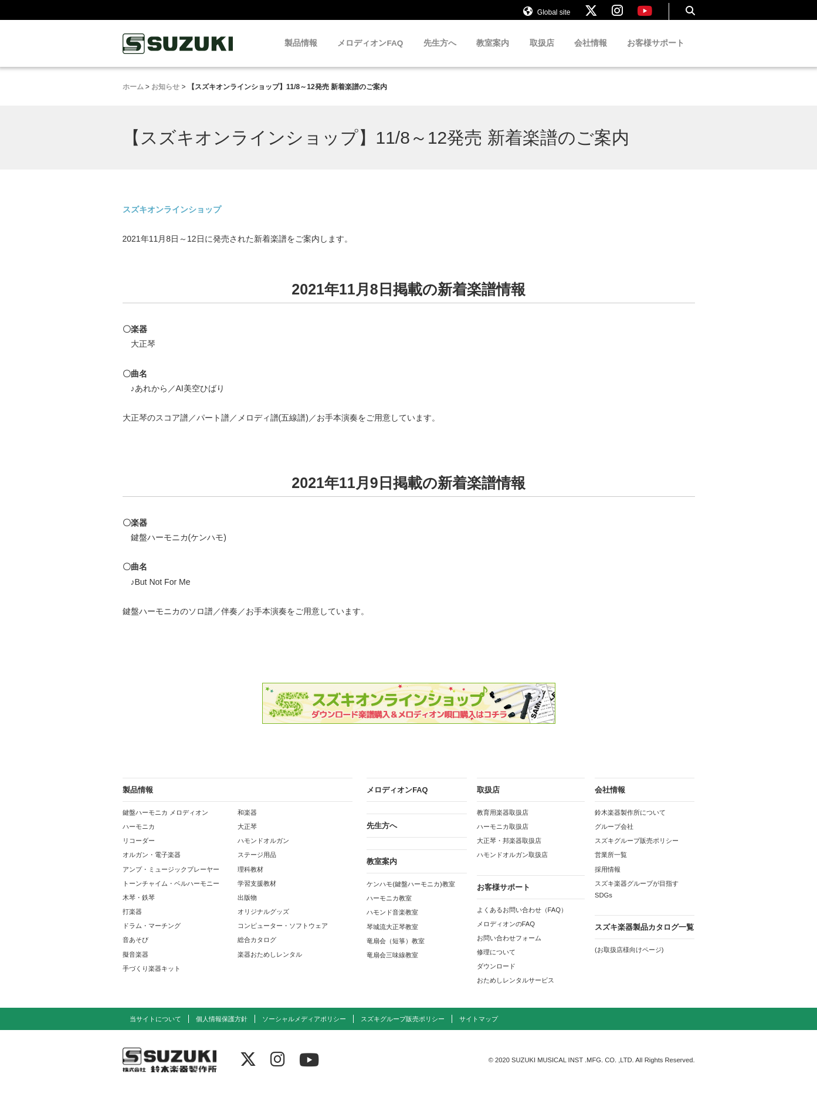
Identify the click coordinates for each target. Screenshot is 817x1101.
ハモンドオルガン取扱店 (512, 865)
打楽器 (132, 922)
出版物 (247, 908)
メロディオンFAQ (370, 54)
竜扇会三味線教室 (392, 966)
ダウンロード (496, 977)
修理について (496, 963)
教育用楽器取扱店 (502, 823)
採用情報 (608, 880)
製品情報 (300, 54)
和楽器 (247, 823)
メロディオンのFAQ (506, 935)
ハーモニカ (139, 837)
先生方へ (439, 54)
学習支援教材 (257, 894)
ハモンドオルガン (263, 851)
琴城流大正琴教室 (392, 937)
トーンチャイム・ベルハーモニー (171, 894)
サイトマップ (478, 1030)
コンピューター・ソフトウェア (283, 936)
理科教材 (250, 880)
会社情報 (590, 54)
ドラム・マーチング (152, 936)
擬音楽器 (135, 965)
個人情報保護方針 (222, 1030)
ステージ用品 (257, 865)
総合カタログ (257, 950)
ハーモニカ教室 (389, 909)
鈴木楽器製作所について (630, 823)
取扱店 (542, 54)
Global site (546, 16)
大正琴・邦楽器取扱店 (509, 851)
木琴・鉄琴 (139, 908)
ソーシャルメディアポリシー (304, 1030)
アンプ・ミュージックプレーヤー (171, 880)
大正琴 (247, 837)
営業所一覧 (611, 865)
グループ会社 (614, 837)
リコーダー (139, 851)
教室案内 (492, 54)
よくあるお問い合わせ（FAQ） (522, 920)
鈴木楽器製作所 (178, 55)
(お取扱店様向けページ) (629, 960)
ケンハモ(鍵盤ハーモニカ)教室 (411, 895)
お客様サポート (655, 54)
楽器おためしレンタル (270, 965)
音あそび (135, 950)
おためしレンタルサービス (515, 991)
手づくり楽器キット (152, 979)
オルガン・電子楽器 (152, 865)
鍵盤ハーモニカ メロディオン (165, 823)
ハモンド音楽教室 (392, 923)
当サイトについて (155, 1030)
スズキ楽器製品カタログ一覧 (644, 938)
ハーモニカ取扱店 (502, 837)
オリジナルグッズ (263, 922)
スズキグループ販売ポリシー (637, 851)
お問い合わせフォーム (509, 949)
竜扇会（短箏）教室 (396, 952)
